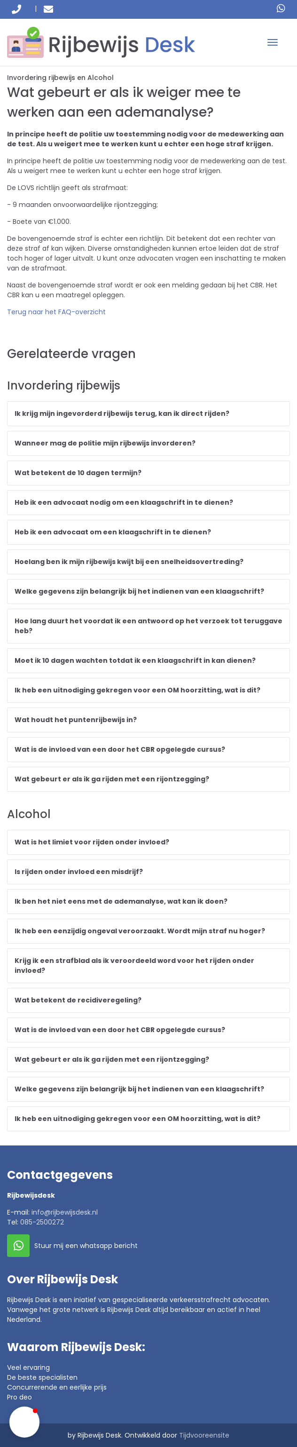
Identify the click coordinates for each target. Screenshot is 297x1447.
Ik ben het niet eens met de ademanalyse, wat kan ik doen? (121, 901)
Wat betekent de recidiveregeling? (78, 1000)
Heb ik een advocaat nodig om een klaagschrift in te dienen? (124, 502)
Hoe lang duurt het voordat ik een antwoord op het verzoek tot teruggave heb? (148, 626)
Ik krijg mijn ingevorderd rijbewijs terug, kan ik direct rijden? (122, 413)
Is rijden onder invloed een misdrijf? (79, 871)
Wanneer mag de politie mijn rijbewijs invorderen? (105, 443)
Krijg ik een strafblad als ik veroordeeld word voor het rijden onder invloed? (134, 965)
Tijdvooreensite (204, 1435)
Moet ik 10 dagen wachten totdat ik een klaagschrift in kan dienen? (135, 660)
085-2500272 (42, 1222)
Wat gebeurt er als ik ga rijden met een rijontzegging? (112, 779)
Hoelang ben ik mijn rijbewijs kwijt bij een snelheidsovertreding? (129, 561)
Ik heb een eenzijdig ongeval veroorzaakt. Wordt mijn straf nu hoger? (140, 931)
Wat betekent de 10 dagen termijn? (78, 472)
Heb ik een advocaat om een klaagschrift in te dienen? (113, 532)
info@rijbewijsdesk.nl (64, 1212)
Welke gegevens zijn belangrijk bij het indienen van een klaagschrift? (139, 591)
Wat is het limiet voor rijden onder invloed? (92, 842)
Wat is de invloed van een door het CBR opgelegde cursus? (120, 749)
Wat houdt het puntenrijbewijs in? (76, 719)
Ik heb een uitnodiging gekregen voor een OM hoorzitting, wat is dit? (137, 690)
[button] (24, 1422)
